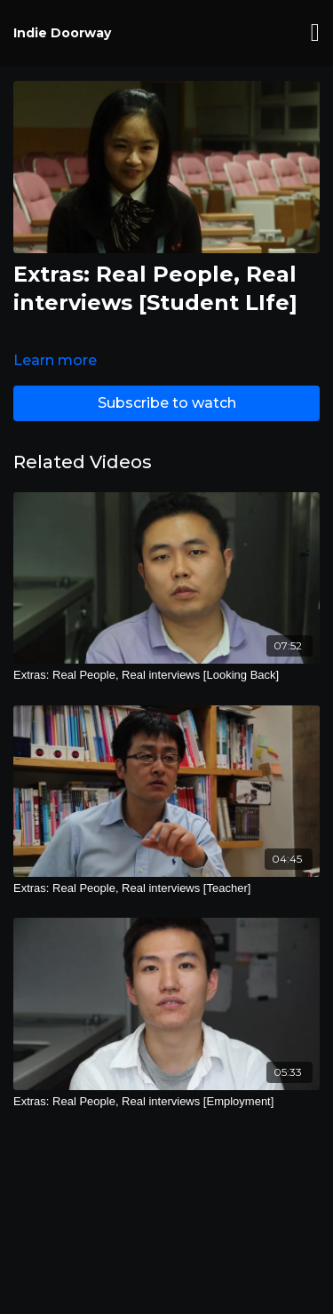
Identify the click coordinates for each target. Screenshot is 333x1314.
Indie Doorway (62, 33)
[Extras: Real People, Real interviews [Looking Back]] (166, 675)
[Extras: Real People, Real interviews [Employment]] (166, 1102)
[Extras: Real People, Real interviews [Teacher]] (166, 888)
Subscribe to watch (167, 402)
